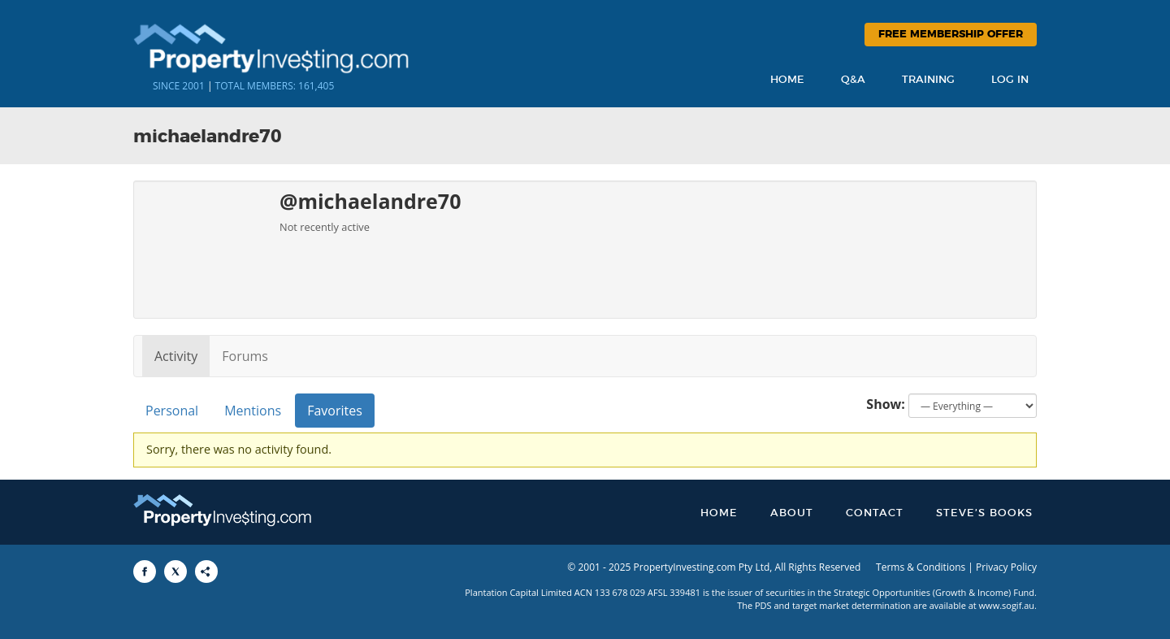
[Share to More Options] (206, 571)
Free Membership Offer (950, 34)
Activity (175, 356)
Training (928, 80)
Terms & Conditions (920, 567)
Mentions (252, 410)
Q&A (853, 80)
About (791, 513)
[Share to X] (175, 571)
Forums (245, 356)
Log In (1010, 80)
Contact (875, 513)
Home (787, 80)
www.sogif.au (1007, 605)
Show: (885, 404)
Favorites (334, 410)
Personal (171, 410)
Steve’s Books (984, 513)
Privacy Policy (1006, 567)
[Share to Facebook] (144, 571)
